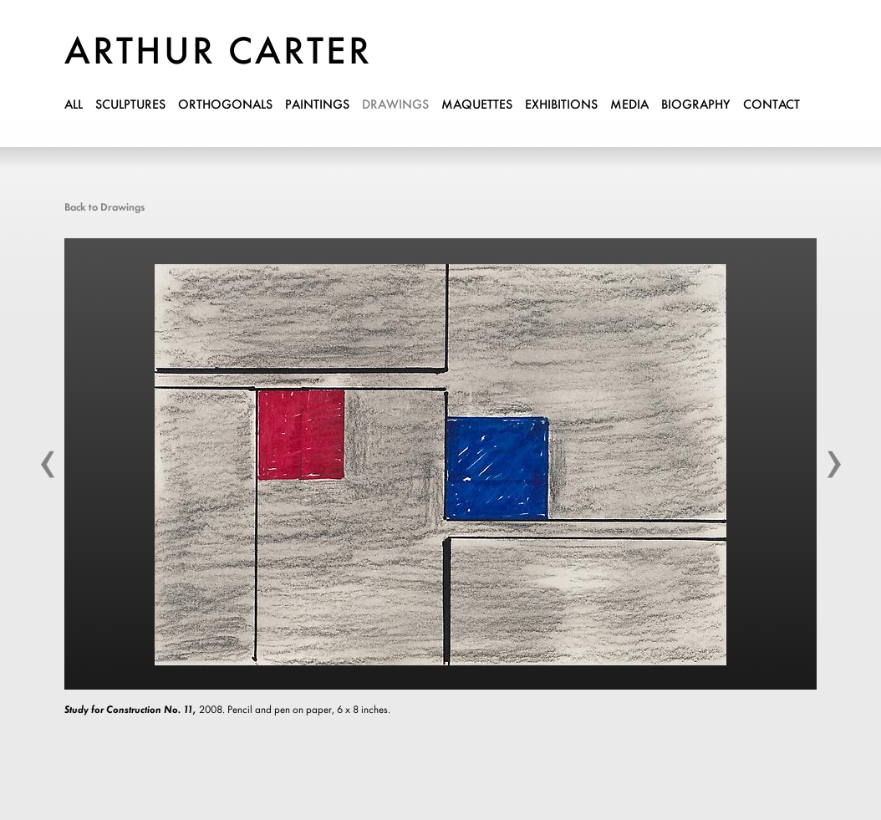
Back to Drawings (104, 207)
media (629, 105)
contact (771, 105)
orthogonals (225, 105)
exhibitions (561, 105)
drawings (395, 105)
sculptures (130, 105)
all (73, 105)
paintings (317, 105)
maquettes (476, 105)
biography (696, 105)
